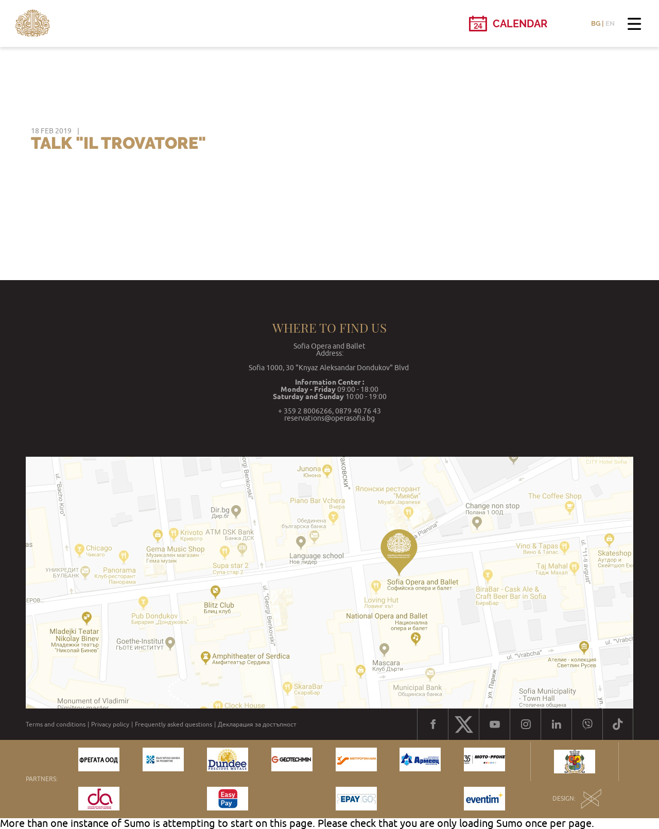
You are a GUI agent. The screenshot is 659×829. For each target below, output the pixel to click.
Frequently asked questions (173, 724)
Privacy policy (110, 724)
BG (595, 23)
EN (610, 23)
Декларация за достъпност (257, 724)
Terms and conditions (55, 724)
